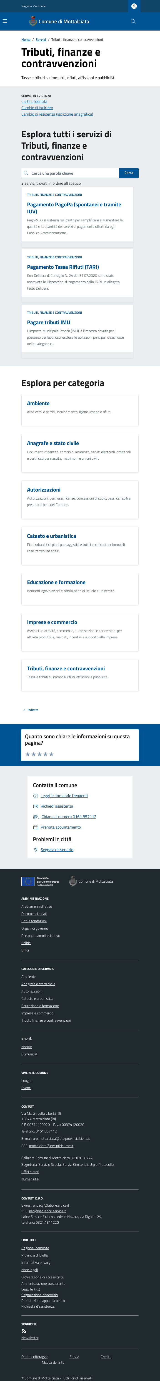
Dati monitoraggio (34, 1356)
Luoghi (26, 1080)
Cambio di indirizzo (37, 108)
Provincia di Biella (34, 1255)
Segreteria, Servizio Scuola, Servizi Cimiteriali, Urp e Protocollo (67, 1164)
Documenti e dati (34, 913)
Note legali (29, 1269)
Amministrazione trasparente (43, 1283)
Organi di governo (34, 928)
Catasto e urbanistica (37, 998)
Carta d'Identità (34, 101)
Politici (26, 943)
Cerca (129, 172)
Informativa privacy (35, 1262)
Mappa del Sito (53, 1362)
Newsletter (29, 1337)
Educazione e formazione (40, 1005)
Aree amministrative (36, 906)
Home (25, 39)
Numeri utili (30, 1179)
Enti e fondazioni (34, 921)
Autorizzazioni (31, 991)
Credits (106, 1356)
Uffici (25, 950)
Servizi (41, 39)
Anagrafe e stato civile (38, 984)
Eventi (26, 1088)
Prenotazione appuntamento (43, 1300)
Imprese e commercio (37, 1013)
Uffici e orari (30, 1171)
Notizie (26, 1046)
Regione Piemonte (33, 6)
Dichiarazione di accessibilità (42, 1277)
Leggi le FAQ (30, 1289)
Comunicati (29, 1054)
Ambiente (28, 976)
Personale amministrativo (40, 935)
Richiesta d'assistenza (38, 1306)
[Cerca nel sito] (131, 21)
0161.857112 (46, 1131)
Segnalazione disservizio (39, 1295)
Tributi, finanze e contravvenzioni (54, 194)
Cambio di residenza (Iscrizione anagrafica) (57, 114)
